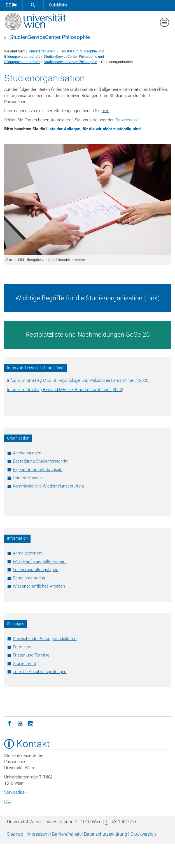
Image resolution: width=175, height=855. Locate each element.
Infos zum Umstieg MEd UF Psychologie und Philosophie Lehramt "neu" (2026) (78, 380)
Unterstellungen (27, 477)
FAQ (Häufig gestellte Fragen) (40, 561)
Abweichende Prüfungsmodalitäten (44, 638)
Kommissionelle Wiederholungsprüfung (48, 486)
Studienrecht (24, 663)
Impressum (38, 834)
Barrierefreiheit (66, 834)
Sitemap (15, 834)
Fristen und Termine (31, 655)
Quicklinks (58, 5)
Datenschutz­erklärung (105, 834)
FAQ (7, 801)
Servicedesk (127, 120)
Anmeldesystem (28, 553)
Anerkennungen (27, 453)
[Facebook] (9, 723)
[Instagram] (30, 723)
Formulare (22, 647)
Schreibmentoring (29, 578)
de (11, 5)
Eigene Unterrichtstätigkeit (37, 469)
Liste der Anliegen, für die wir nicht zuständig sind (93, 128)
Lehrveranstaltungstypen (35, 569)
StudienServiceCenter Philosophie (50, 37)
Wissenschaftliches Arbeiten (39, 586)
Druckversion (143, 834)
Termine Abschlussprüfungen (39, 671)
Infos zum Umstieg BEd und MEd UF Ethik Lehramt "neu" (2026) (65, 389)
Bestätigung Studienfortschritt (40, 461)
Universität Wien (42, 51)
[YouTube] (20, 723)
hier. (105, 110)
